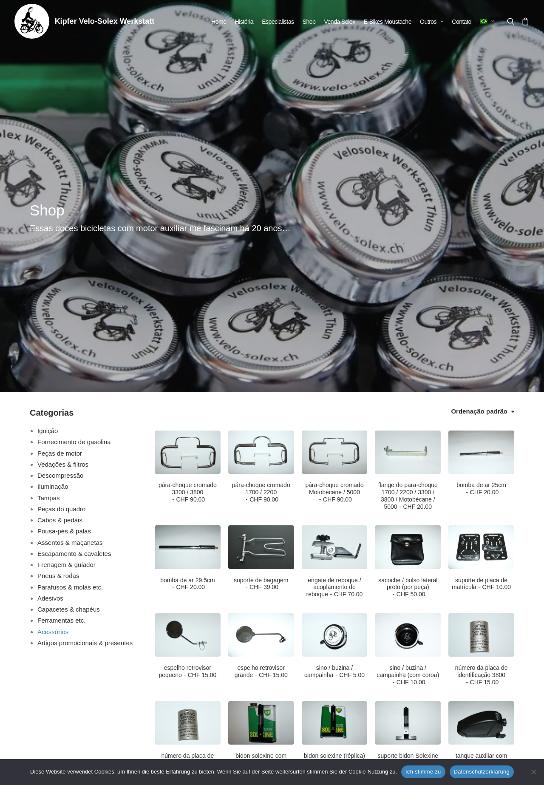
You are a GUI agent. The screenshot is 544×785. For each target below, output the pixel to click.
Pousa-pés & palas (64, 305)
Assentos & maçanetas (69, 316)
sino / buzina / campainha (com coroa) (408, 448)
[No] (533, 772)
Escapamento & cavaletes (74, 327)
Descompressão (60, 249)
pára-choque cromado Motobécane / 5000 (335, 266)
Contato (461, 21)
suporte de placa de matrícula (481, 358)
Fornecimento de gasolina (74, 215)
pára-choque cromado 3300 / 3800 (188, 266)
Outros (431, 21)
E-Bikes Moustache (387, 21)
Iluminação (52, 260)
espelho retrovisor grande (261, 445)
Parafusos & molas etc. (70, 361)
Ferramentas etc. (61, 394)
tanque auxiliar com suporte (481, 533)
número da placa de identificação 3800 (481, 448)
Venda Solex (339, 21)
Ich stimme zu (423, 771)
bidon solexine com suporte (261, 533)
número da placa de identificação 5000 (188, 536)
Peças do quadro (61, 282)
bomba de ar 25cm (481, 262)
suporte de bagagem (261, 358)
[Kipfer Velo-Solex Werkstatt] (31, 21)
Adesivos (50, 372)
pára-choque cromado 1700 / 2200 (261, 266)
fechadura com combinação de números (261, 624)
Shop (309, 21)
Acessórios (52, 405)
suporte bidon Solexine (408, 533)
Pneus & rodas (58, 349)
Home (218, 21)
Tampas (48, 271)
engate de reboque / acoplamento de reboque (334, 361)
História (244, 21)
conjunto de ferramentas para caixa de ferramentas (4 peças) (188, 628)
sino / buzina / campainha (334, 445)
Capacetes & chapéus (68, 383)
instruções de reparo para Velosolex (334, 628)
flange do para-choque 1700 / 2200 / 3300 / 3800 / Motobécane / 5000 (408, 269)
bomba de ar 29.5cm (187, 358)
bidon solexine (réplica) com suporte (334, 536)
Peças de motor (59, 227)
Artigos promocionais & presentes (85, 416)
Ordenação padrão (479, 185)
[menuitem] (219, 21)
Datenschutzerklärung (482, 771)
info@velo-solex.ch (124, 719)
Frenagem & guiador (66, 338)
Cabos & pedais (59, 294)
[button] (512, 21)
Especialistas (278, 21)
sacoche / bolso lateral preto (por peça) (407, 361)
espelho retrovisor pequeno (187, 445)
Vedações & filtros (62, 238)
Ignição (47, 204)
